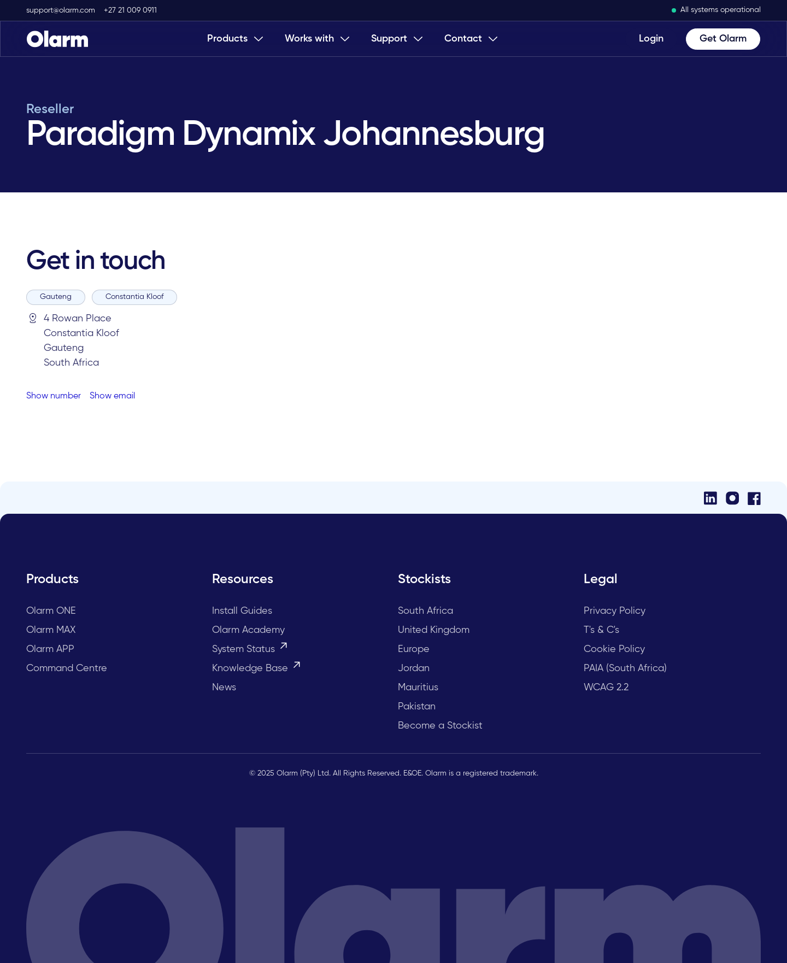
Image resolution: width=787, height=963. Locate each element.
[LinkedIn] (710, 497)
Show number (53, 396)
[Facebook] (754, 497)
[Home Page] (57, 38)
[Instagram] (732, 497)
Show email (112, 396)
